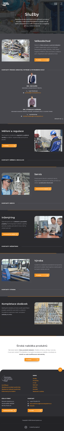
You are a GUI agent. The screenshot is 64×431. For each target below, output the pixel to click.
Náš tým (35, 385)
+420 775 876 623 (32, 91)
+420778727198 (32, 114)
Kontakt (35, 389)
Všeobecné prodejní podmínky (11, 387)
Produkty (42, 60)
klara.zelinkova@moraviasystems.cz (39, 403)
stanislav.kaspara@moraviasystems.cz (32, 116)
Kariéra (35, 387)
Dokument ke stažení (43, 188)
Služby (35, 378)
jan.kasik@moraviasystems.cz (32, 92)
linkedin (31, 406)
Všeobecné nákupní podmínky (11, 389)
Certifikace (5, 385)
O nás (34, 383)
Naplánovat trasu (9, 410)
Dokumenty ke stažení (9, 391)
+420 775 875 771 (34, 401)
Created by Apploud (32, 427)
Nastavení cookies (38, 391)
